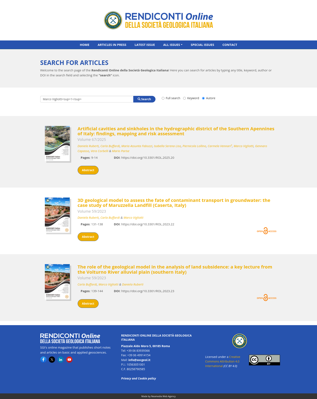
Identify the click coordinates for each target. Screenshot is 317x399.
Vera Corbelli (99, 151)
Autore (208, 98)
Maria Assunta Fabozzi (136, 146)
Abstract (88, 170)
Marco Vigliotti (243, 146)
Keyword (191, 98)
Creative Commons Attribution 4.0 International (222, 361)
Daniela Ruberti (88, 146)
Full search (171, 98)
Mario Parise (121, 151)
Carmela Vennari (220, 146)
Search (144, 99)
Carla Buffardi (110, 146)
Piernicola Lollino (194, 146)
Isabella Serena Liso (167, 146)
